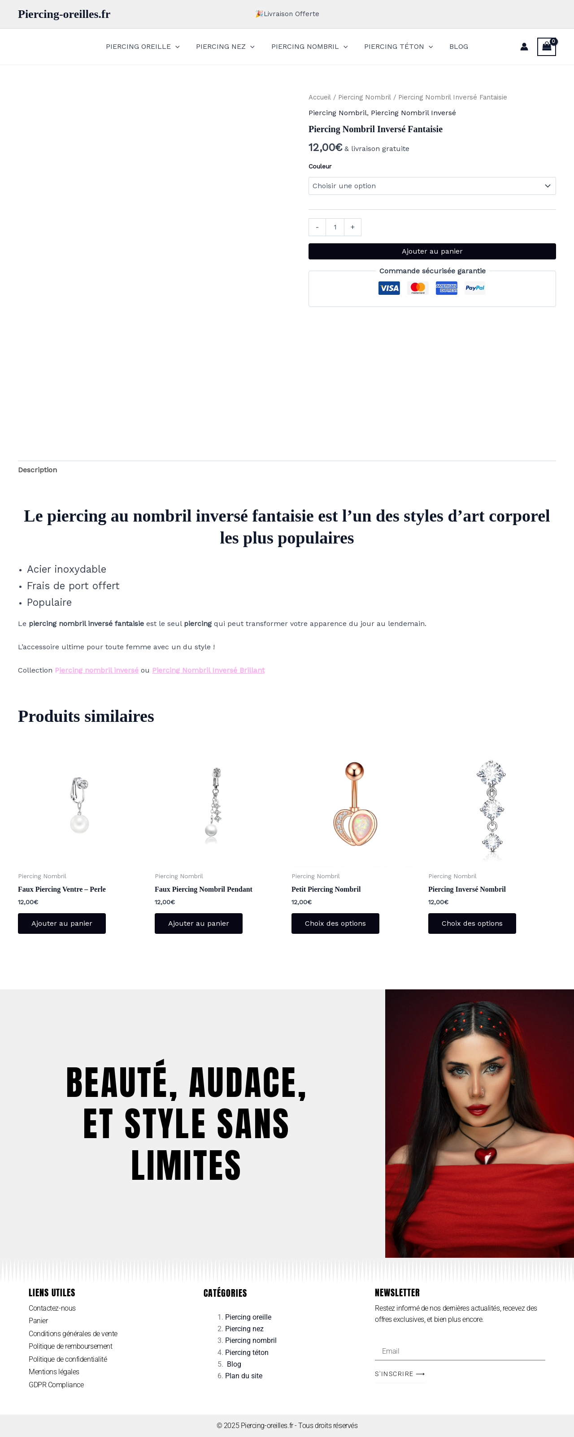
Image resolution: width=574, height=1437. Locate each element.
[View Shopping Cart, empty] (546, 47)
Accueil (320, 97)
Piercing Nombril (364, 97)
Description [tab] (37, 470)
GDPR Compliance (56, 1385)
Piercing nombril (251, 1340)
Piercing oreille (248, 1317)
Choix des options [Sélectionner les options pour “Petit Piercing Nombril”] (335, 923)
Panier (38, 1320)
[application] (179, 47)
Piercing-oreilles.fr (64, 14)
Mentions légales (54, 1372)
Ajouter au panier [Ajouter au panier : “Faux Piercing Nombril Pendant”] (198, 923)
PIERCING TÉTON (396, 47)
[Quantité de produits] (335, 227)
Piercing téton (247, 1352)
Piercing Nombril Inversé (413, 112)
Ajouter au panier (432, 251)
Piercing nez (244, 1329)
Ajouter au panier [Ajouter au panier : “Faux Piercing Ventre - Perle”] (61, 923)
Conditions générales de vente (73, 1333)
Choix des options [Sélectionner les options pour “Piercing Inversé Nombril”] (472, 923)
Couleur (320, 166)
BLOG (454, 46)
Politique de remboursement (70, 1346)
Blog (234, 1364)
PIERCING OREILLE (147, 47)
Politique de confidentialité (68, 1359)
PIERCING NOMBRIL (309, 47)
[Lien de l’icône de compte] (524, 47)
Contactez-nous (52, 1308)
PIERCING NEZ (227, 47)
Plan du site (243, 1376)
